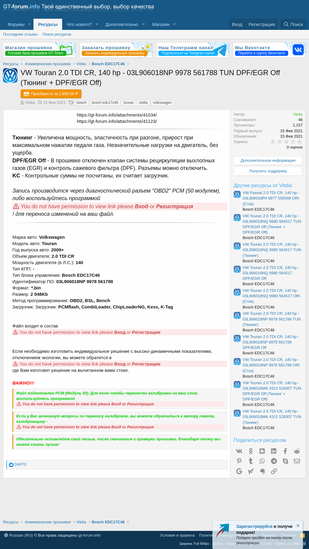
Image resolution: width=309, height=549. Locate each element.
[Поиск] (293, 24)
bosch (82, 103)
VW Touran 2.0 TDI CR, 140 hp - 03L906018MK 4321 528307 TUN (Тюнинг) (272, 416)
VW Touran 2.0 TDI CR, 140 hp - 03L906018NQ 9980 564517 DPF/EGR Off (271, 273)
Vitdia (30, 102)
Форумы (16, 24)
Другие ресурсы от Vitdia (263, 185)
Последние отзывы (20, 34)
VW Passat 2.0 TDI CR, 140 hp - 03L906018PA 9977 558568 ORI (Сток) (271, 198)
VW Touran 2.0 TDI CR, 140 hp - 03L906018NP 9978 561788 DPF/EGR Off (271, 342)
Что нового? (79, 24)
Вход (141, 206)
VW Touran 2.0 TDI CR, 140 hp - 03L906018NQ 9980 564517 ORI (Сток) (271, 296)
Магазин (161, 24)
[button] (29, 24)
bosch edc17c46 (105, 103)
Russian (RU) (18, 535)
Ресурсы (48, 24)
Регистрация (174, 206)
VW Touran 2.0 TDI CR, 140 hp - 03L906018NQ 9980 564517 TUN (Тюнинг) (272, 249)
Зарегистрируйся (254, 526)
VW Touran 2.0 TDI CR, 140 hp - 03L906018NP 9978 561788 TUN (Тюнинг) (272, 319)
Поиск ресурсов (57, 34)
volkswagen (162, 103)
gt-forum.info (89, 535)
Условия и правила (177, 535)
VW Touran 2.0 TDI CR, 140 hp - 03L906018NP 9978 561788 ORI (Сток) (271, 365)
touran (128, 103)
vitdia (143, 103)
